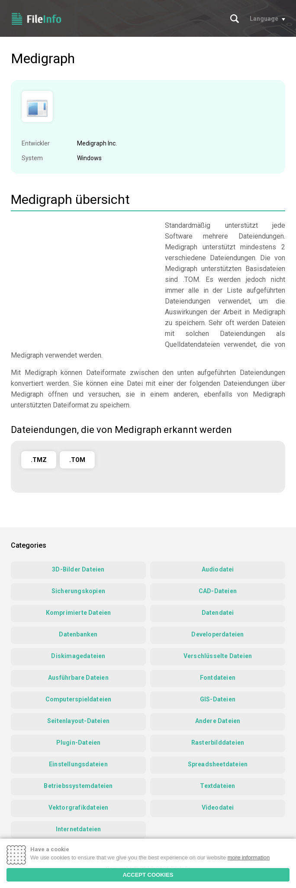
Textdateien (217, 785)
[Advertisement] (83, 280)
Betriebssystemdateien (78, 785)
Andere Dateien (218, 720)
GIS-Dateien (217, 699)
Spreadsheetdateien (218, 764)
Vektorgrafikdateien (78, 807)
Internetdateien (78, 829)
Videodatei (218, 807)
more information (249, 857)
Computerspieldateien (78, 699)
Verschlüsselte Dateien (217, 655)
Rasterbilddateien (217, 742)
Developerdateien (217, 634)
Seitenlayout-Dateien (78, 720)
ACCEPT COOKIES (147, 875)
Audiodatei (218, 569)
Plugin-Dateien (78, 742)
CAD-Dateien (218, 591)
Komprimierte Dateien (78, 612)
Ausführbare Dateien (78, 677)
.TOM (77, 459)
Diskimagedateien (78, 655)
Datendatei (218, 612)
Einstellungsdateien (78, 764)
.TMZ (39, 459)
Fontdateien (217, 677)
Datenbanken (78, 634)
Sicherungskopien (78, 591)
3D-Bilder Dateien (78, 569)
